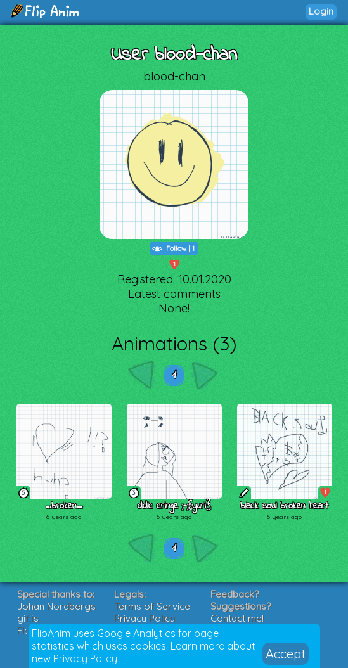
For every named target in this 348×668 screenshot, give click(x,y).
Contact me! (237, 618)
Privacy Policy (85, 658)
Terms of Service (152, 606)
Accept (286, 654)
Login (321, 11)
